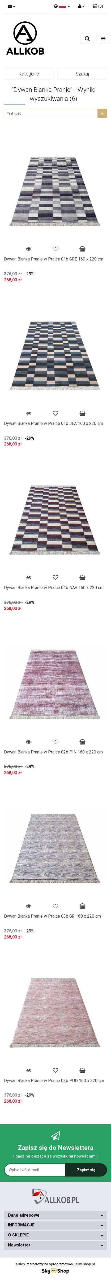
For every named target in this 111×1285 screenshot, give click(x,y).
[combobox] (55, 113)
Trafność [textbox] (14, 113)
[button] (98, 6)
